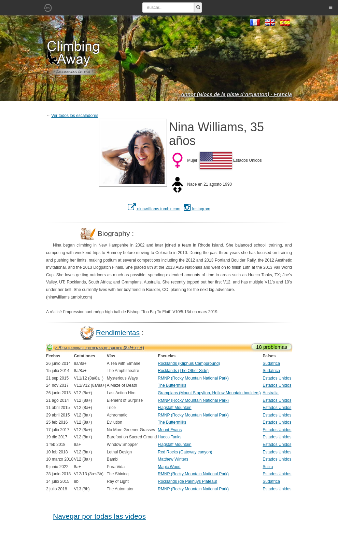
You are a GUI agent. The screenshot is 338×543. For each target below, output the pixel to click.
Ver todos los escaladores (74, 115)
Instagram (197, 209)
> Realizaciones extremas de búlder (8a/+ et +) (99, 347)
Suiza (268, 466)
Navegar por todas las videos (99, 516)
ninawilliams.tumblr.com (154, 209)
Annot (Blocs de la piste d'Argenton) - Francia (236, 94)
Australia (271, 392)
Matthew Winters (173, 459)
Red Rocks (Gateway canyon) (185, 452)
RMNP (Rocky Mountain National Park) (193, 378)
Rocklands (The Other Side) (183, 370)
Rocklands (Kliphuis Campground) (189, 363)
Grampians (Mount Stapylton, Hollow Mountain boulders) (209, 392)
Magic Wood (169, 466)
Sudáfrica (271, 363)
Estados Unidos (277, 378)
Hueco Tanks (169, 437)
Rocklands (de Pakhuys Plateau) (187, 481)
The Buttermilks (172, 385)
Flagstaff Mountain (175, 407)
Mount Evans (170, 429)
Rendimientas (118, 332)
